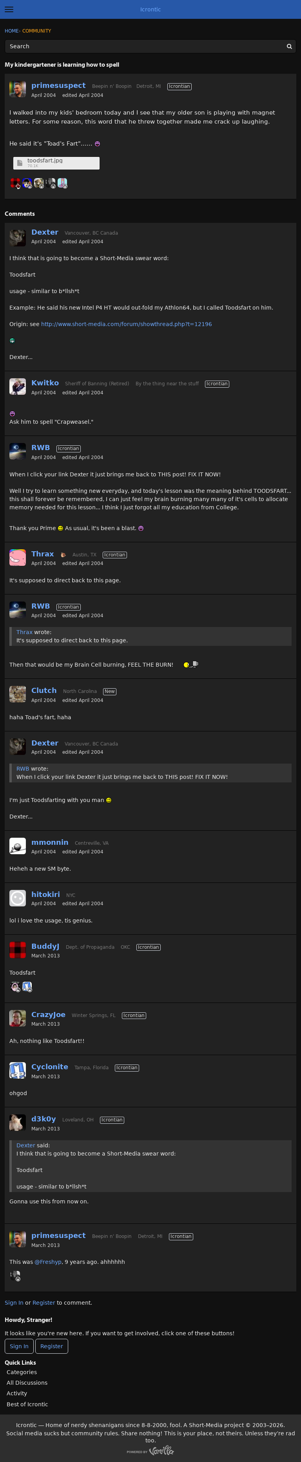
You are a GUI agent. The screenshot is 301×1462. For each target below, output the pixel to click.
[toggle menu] (9, 9)
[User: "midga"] (62, 183)
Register (44, 1303)
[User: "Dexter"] (17, 238)
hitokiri (45, 894)
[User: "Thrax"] (17, 557)
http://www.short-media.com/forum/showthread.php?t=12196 (126, 324)
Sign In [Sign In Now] (19, 1346)
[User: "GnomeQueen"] (15, 986)
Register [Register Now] (51, 1346)
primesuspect (58, 85)
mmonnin (50, 842)
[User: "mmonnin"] (17, 846)
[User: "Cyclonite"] (27, 986)
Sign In (14, 1303)
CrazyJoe (48, 1014)
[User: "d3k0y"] (17, 1122)
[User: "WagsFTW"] (50, 183)
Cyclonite (49, 1067)
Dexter (44, 232)
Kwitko (45, 383)
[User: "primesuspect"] (17, 89)
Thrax (42, 554)
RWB (40, 447)
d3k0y (43, 1119)
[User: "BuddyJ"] (15, 183)
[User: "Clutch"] (17, 694)
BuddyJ (45, 946)
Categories (22, 1372)
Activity (17, 1393)
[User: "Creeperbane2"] (39, 183)
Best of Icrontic (27, 1404)
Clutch (44, 690)
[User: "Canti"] (27, 183)
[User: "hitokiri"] (17, 898)
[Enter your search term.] (150, 46)
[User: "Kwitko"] (17, 386)
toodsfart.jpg (45, 160)
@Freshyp (48, 1262)
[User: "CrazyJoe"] (17, 1018)
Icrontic (150, 9)
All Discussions (27, 1383)
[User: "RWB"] (17, 451)
